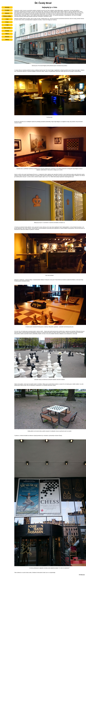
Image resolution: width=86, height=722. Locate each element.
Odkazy (7, 39)
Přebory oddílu (7, 16)
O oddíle (7, 10)
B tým (7, 22)
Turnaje (7, 30)
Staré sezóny (7, 27)
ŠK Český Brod (43, 3)
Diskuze (7, 36)
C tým (7, 25)
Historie (7, 13)
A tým (7, 19)
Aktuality (7, 7)
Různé (7, 33)
